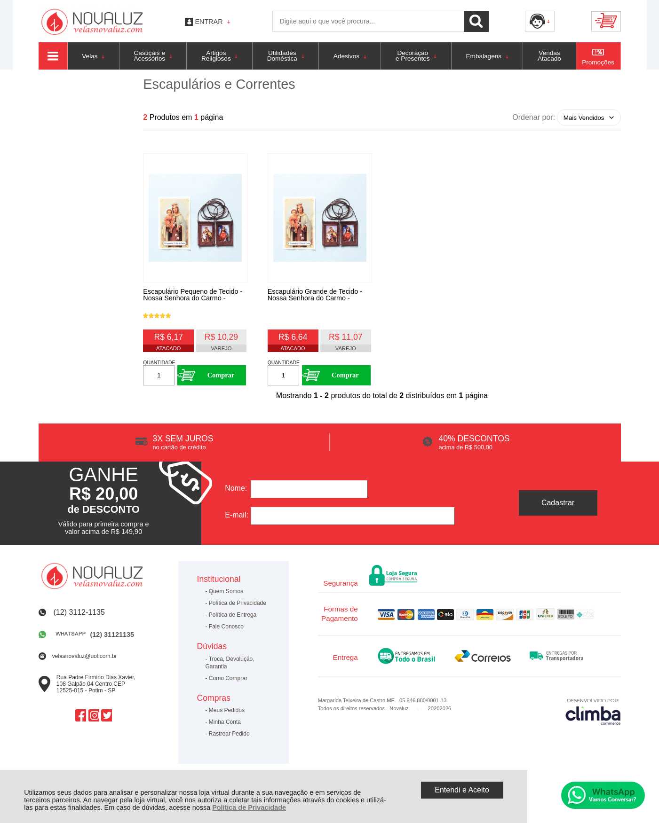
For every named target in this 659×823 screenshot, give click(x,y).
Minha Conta (225, 727)
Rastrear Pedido (229, 739)
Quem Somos (226, 596)
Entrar (208, 21)
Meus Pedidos (227, 715)
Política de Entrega (232, 620)
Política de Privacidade (249, 807)
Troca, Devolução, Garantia (230, 667)
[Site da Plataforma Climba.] (593, 716)
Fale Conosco (226, 631)
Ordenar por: (533, 117)
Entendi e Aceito (462, 790)
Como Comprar (228, 683)
